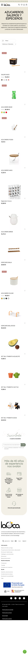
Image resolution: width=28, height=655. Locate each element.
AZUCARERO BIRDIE (7, 232)
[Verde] (4, 112)
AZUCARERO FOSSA (7, 139)
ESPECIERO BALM (6, 262)
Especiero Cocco (6, 201)
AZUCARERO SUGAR (7, 293)
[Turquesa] (4, 298)
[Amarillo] (2, 112)
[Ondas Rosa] (8, 80)
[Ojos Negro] (2, 80)
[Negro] (6, 298)
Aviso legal (5, 615)
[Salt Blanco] (4, 80)
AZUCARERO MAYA (6, 170)
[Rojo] (6, 112)
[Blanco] (8, 298)
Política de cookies (7, 618)
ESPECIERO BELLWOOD (8, 326)
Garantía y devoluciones (7, 572)
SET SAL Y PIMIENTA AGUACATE (10, 356)
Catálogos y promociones (7, 554)
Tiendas (3, 565)
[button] (25, 72)
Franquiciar (4, 563)
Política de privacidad (7, 609)
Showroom (3, 556)
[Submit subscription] (23, 444)
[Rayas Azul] (6, 80)
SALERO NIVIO (5, 74)
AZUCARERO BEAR (6, 107)
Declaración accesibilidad (7, 576)
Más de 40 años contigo (7, 547)
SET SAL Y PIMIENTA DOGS (9, 418)
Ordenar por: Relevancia (7, 44)
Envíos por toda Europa (6, 552)
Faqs (2, 578)
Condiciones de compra (7, 574)
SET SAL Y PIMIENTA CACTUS (9, 387)
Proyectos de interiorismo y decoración (10, 550)
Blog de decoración (5, 558)
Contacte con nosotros (6, 567)
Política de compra (7, 612)
